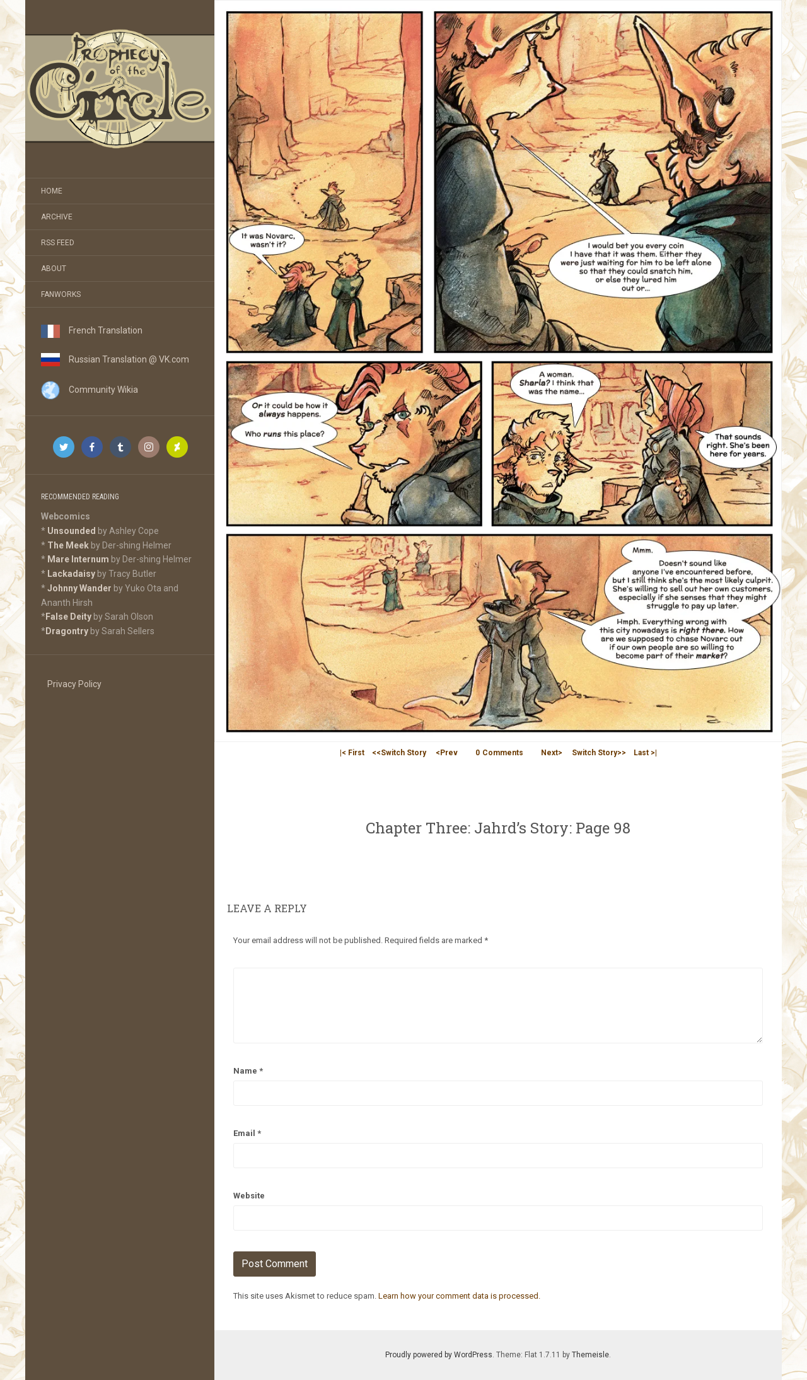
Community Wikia (89, 390)
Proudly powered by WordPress (438, 1354)
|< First (352, 752)
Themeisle (590, 1354)
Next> (551, 752)
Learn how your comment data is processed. (459, 1296)
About (53, 268)
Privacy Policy (74, 684)
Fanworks (61, 294)
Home (51, 191)
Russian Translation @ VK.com (115, 359)
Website (249, 1195)
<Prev (447, 752)
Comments (499, 752)
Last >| (645, 752)
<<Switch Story (399, 752)
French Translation (91, 330)
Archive (57, 216)
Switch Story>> (599, 752)
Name (248, 1071)
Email (247, 1133)
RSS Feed (57, 242)
